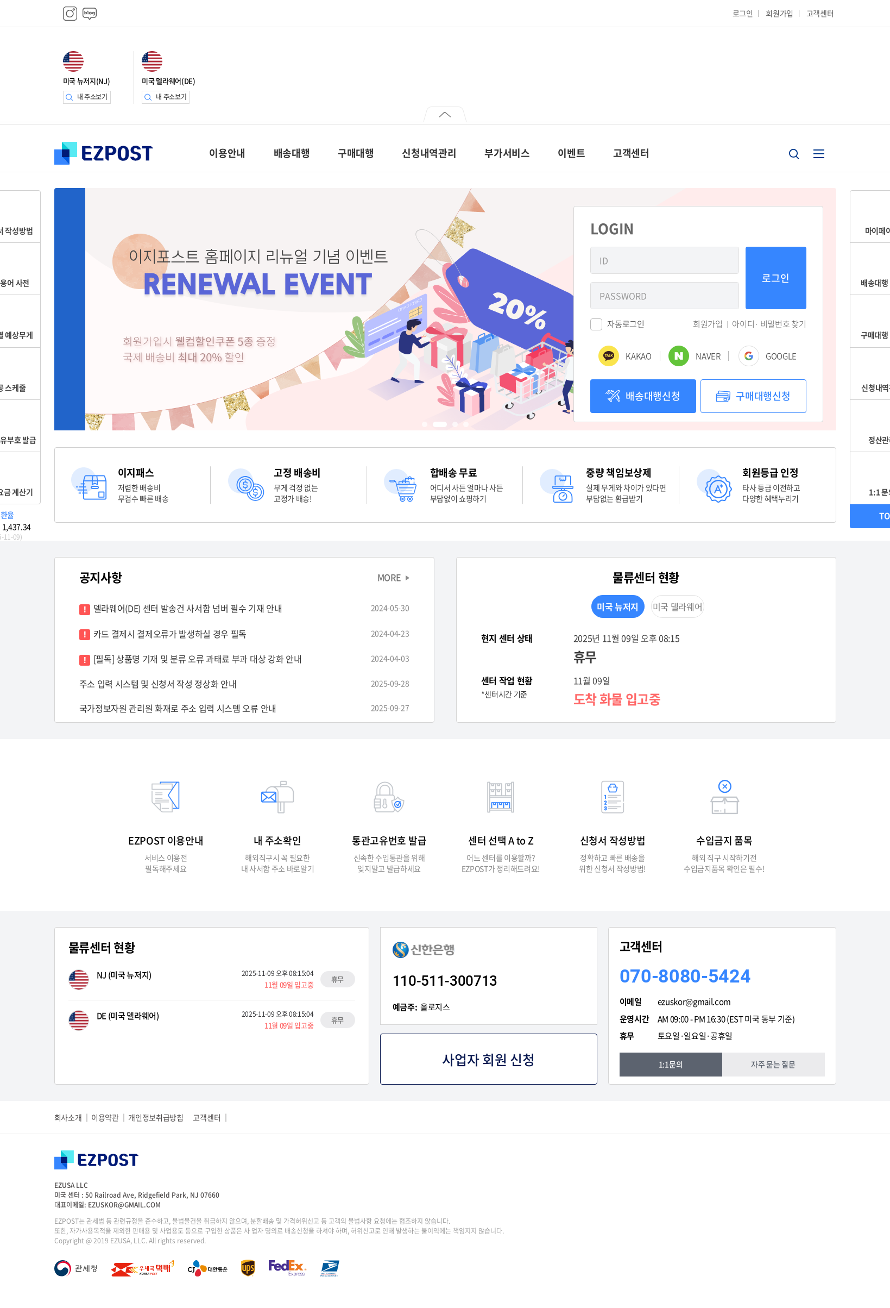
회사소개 (68, 1117)
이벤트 (571, 153)
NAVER (708, 356)
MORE (389, 577)
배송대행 (292, 153)
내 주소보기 (92, 97)
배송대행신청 (653, 396)
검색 (794, 154)
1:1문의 (671, 1064)
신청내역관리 (429, 153)
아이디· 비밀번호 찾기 (769, 324)
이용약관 (105, 1117)
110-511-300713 (445, 981)
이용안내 (227, 153)
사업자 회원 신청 (488, 1059)
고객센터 (820, 13)
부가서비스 (506, 153)
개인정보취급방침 (155, 1117)
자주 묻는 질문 (773, 1064)
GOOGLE (781, 356)
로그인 (743, 13)
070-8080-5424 (685, 976)
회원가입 (779, 13)
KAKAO (638, 356)
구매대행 (356, 153)
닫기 (445, 116)
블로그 (90, 14)
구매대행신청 (763, 396)
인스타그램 (70, 14)
